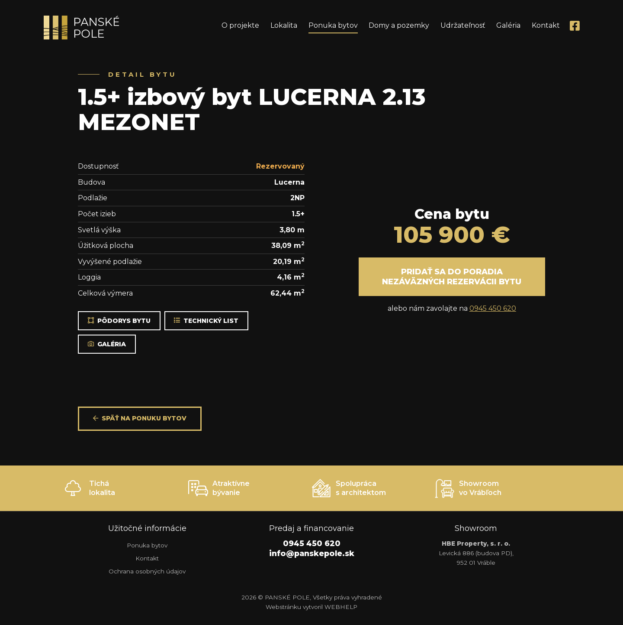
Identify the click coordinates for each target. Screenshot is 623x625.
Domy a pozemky (399, 25)
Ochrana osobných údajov (147, 571)
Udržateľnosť (462, 25)
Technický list (206, 321)
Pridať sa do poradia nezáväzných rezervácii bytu (451, 276)
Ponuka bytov (333, 25)
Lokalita (283, 25)
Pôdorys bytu (119, 321)
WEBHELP (340, 606)
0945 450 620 (492, 308)
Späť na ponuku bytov (139, 418)
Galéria (508, 25)
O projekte (240, 25)
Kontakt (546, 25)
